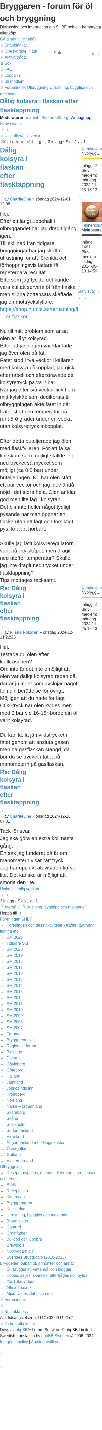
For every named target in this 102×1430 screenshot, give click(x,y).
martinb (32, 117)
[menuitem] (19, 51)
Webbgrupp (81, 117)
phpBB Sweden (55, 1336)
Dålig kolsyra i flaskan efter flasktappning (22, 167)
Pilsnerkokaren (24, 632)
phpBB (22, 1330)
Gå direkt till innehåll (18, 39)
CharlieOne (92, 148)
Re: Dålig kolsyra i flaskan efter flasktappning (19, 603)
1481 (86, 247)
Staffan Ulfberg (54, 117)
